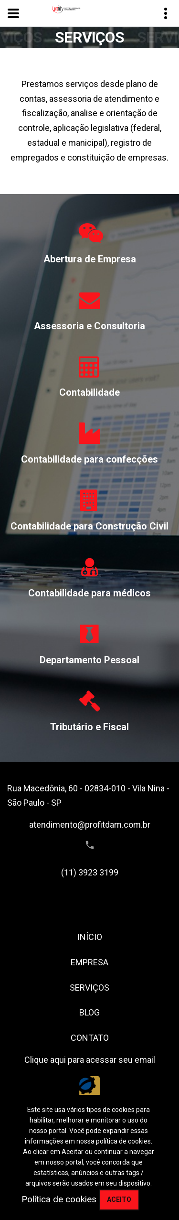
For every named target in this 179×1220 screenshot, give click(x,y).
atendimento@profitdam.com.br (89, 825)
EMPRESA (89, 962)
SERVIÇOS (89, 987)
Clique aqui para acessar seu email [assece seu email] (89, 1060)
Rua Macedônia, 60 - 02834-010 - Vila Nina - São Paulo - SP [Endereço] (88, 795)
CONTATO (90, 1038)
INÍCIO (89, 937)
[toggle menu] (13, 13)
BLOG (89, 1012)
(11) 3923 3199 (89, 872)
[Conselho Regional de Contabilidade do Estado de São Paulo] (89, 1093)
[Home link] (66, 9)
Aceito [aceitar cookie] (119, 1199)
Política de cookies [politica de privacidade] (58, 1199)
